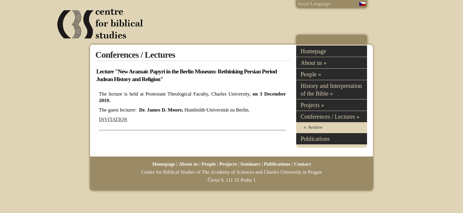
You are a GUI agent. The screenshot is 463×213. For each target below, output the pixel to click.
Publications (315, 138)
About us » (314, 62)
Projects (228, 164)
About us (188, 164)
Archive (315, 127)
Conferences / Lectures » (330, 116)
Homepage (313, 51)
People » (311, 74)
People (209, 164)
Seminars (250, 164)
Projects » (312, 105)
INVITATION (113, 119)
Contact (302, 164)
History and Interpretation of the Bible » (331, 90)
